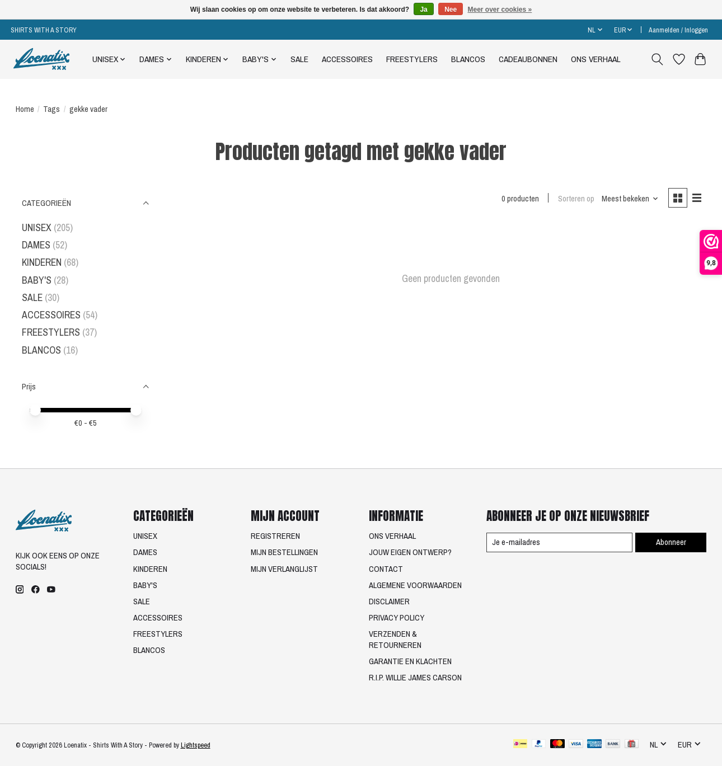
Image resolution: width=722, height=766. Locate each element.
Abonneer (671, 542)
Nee (450, 9)
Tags (51, 109)
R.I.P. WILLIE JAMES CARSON (415, 677)
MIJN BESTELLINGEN (284, 552)
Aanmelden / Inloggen (678, 30)
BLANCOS (468, 59)
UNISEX (36, 227)
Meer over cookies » (500, 9)
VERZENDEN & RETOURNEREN (395, 639)
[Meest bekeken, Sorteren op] (630, 198)
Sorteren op (576, 198)
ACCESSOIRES (347, 59)
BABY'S (36, 280)
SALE (299, 59)
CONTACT (386, 569)
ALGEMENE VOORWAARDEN (415, 585)
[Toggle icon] (657, 59)
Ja (423, 9)
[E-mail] (559, 543)
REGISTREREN (275, 536)
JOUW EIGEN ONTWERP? (410, 552)
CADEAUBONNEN (528, 59)
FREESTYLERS (412, 59)
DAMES (36, 244)
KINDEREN (42, 262)
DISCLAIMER (389, 601)
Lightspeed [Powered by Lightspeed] (195, 745)
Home (25, 109)
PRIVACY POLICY (396, 617)
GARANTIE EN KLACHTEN (410, 661)
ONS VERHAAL (596, 59)
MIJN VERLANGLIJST (284, 569)
